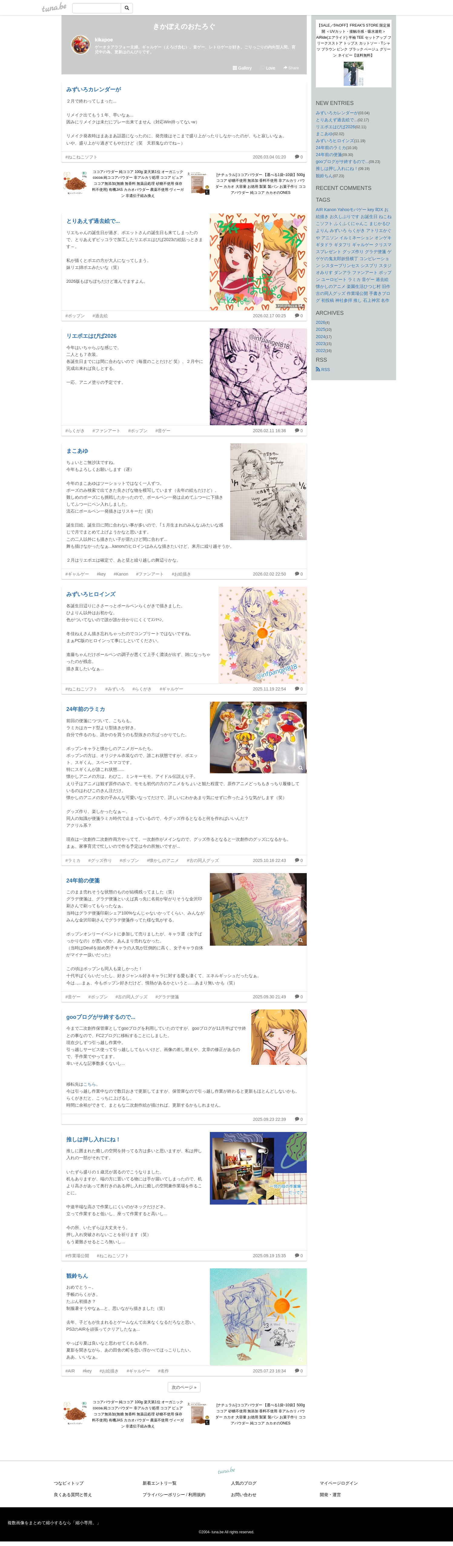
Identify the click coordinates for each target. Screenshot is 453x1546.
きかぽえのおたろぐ (184, 26)
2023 (320, 343)
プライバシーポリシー (164, 1494)
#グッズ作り (100, 860)
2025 (320, 329)
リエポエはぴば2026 (91, 336)
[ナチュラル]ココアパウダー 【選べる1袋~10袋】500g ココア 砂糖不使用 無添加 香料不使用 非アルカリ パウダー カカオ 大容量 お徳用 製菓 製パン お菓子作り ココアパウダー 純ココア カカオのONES (260, 184)
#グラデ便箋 (167, 996)
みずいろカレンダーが (93, 89)
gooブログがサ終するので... (100, 1017)
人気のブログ (243, 1483)
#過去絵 (100, 315)
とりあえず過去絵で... (93, 221)
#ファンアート (107, 430)
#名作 (163, 1370)
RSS (323, 369)
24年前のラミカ (85, 709)
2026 (320, 322)
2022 (320, 350)
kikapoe (104, 39)
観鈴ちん (77, 1276)
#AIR (70, 1370)
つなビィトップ (69, 1483)
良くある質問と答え (73, 1494)
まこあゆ (77, 451)
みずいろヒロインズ (90, 594)
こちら (89, 1084)
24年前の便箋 (83, 881)
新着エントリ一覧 (160, 1483)
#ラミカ (73, 860)
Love (268, 68)
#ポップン (75, 315)
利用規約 (196, 1494)
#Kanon (121, 574)
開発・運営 (330, 1494)
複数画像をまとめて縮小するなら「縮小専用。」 (54, 1522)
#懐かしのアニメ (163, 860)
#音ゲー (162, 430)
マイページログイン (339, 1483)
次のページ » (184, 1387)
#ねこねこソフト (81, 157)
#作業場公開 (77, 1255)
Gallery (242, 68)
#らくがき (75, 430)
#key (101, 574)
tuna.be (226, 1470)
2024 (320, 336)
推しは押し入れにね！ (93, 1140)
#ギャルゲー (77, 574)
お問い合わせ (243, 1494)
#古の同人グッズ (203, 860)
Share (291, 68)
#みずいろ (115, 689)
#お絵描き (181, 574)
